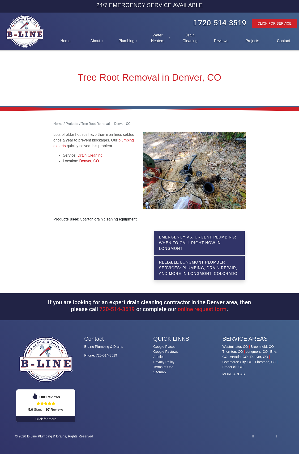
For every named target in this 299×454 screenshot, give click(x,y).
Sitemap (159, 372)
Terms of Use (163, 367)
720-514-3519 (219, 22)
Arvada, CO (239, 357)
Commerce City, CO (237, 362)
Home (58, 124)
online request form (202, 309)
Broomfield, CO (262, 346)
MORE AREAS (233, 374)
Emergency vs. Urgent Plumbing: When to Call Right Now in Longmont (197, 243)
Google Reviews (165, 351)
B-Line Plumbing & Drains (46, 436)
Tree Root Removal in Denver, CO (105, 124)
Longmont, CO (257, 351)
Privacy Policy (164, 362)
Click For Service (274, 23)
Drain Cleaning (90, 155)
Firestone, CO (265, 362)
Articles (158, 357)
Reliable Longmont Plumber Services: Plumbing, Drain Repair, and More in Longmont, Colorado (198, 268)
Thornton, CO (232, 351)
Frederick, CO (233, 367)
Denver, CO (89, 161)
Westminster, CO (235, 346)
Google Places (164, 346)
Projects (72, 124)
